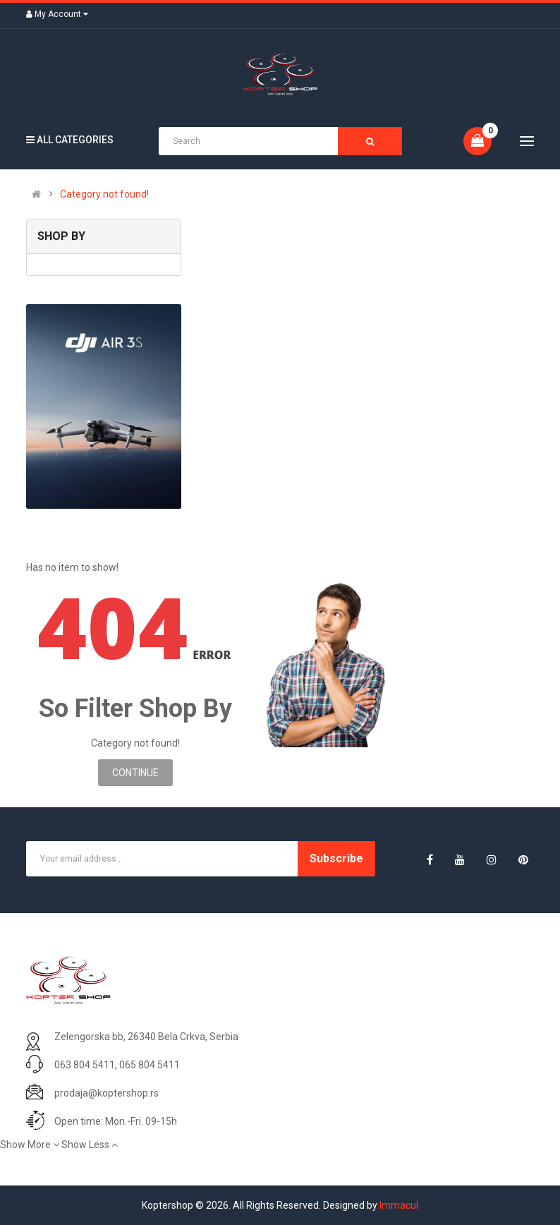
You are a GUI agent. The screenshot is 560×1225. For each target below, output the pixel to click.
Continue (135, 772)
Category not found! (104, 194)
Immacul (398, 1205)
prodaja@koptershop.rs (106, 1093)
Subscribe (336, 858)
